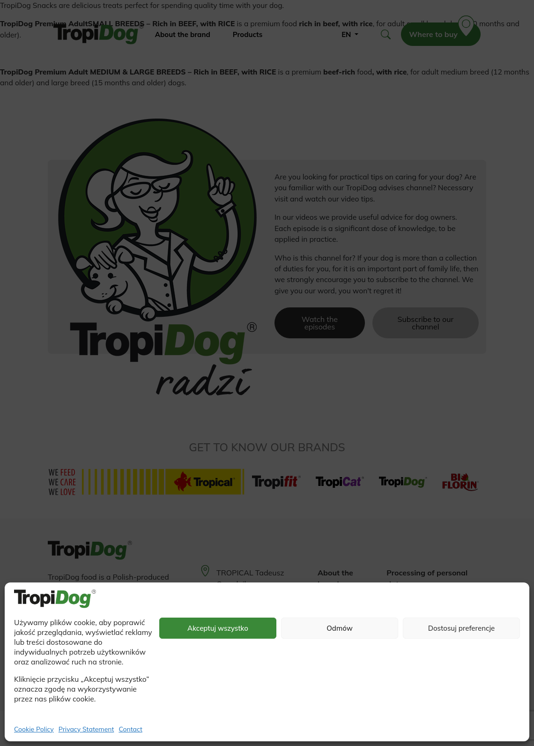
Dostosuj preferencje (461, 628)
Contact (130, 729)
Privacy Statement (86, 729)
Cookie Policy (34, 729)
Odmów (339, 628)
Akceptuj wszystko (217, 628)
